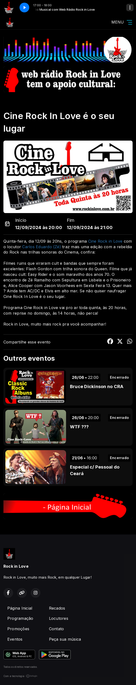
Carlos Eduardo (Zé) (41, 246)
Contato (56, 628)
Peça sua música (65, 639)
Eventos (15, 639)
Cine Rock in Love (105, 241)
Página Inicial (19, 608)
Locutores (58, 618)
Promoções (18, 628)
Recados (57, 608)
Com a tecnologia (20, 676)
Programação (20, 618)
